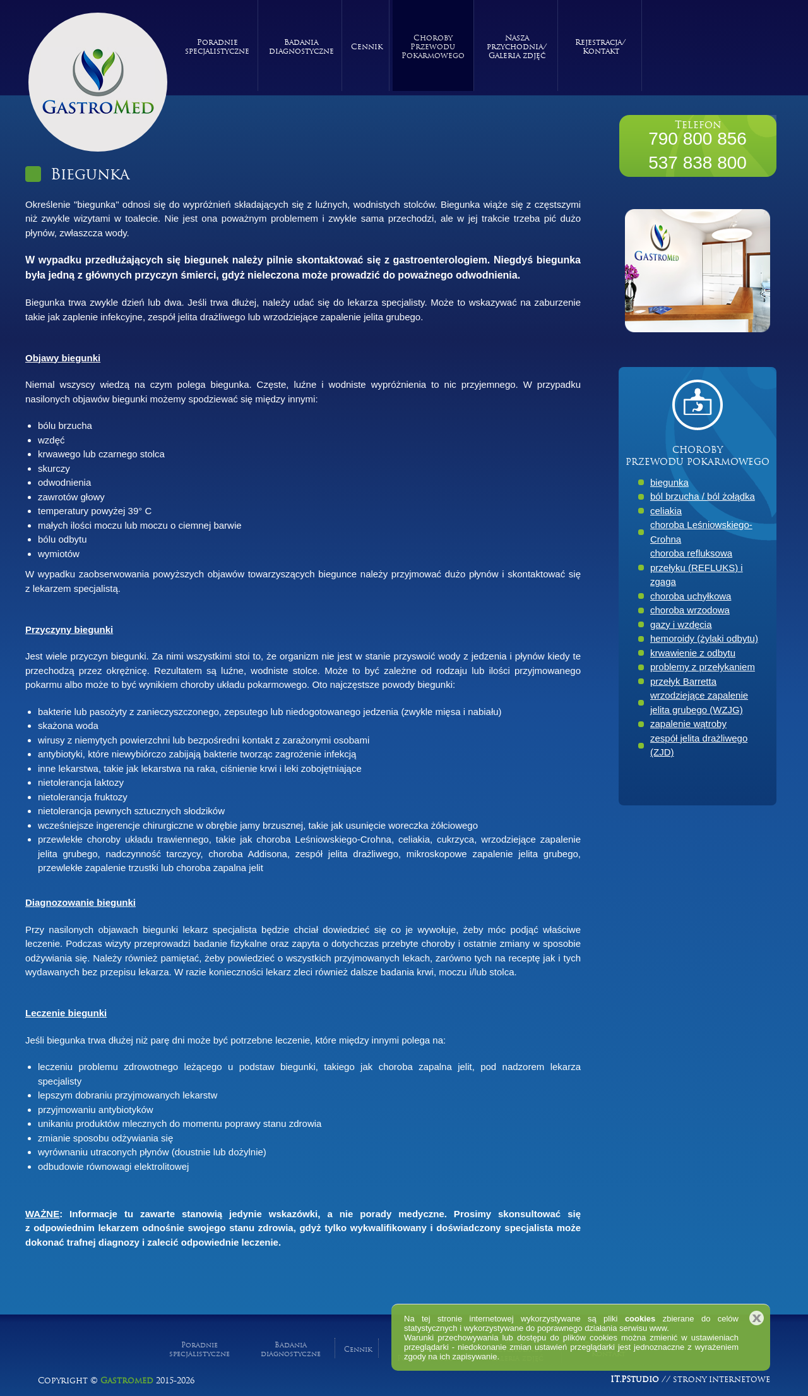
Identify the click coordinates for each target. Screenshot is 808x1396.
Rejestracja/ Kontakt (600, 45)
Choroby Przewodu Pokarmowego (433, 45)
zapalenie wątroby (688, 723)
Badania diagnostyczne (301, 45)
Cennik (367, 45)
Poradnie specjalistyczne (217, 45)
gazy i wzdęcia (681, 624)
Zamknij (756, 1318)
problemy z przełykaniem (702, 666)
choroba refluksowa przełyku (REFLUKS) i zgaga (696, 567)
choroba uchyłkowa (690, 596)
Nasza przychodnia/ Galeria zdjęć (517, 45)
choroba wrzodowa (690, 610)
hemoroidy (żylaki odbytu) (704, 638)
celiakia (666, 510)
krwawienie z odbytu (692, 652)
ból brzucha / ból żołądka (702, 496)
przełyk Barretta (683, 681)
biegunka (669, 482)
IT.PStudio (634, 1378)
